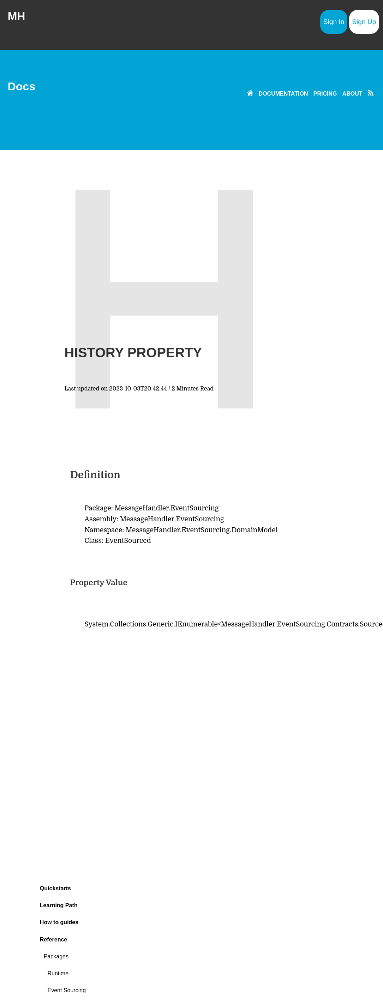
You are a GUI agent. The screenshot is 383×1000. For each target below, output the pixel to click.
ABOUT (352, 94)
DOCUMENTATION (283, 94)
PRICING (325, 94)
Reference (53, 940)
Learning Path (59, 905)
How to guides (59, 922)
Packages (56, 956)
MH (16, 16)
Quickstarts (55, 888)
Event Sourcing (67, 990)
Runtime (58, 973)
